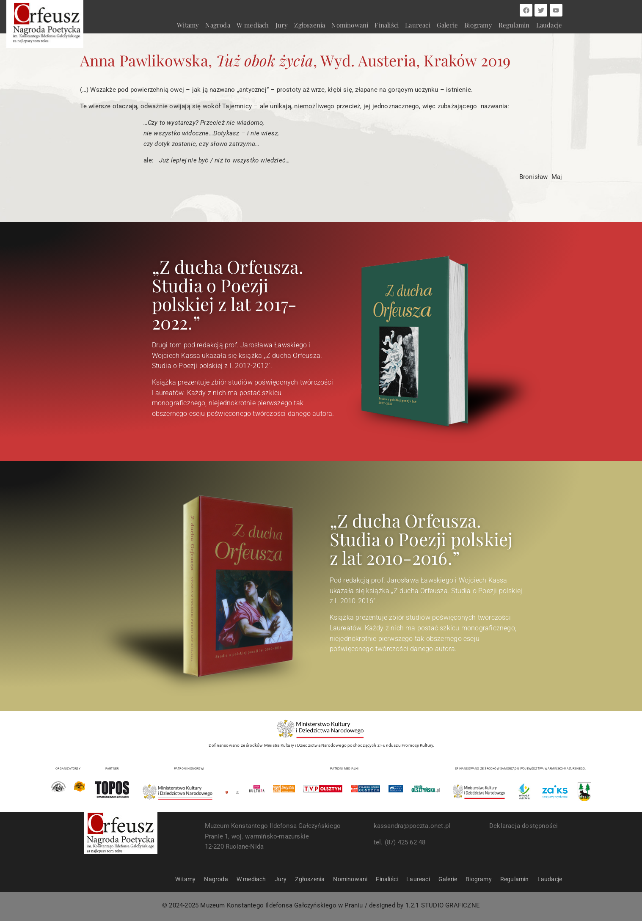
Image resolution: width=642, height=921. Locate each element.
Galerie (447, 25)
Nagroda (217, 25)
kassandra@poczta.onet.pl (412, 826)
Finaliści (387, 25)
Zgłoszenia (309, 25)
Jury (282, 25)
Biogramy (478, 25)
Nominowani (349, 25)
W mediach (253, 25)
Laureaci (417, 25)
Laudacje (549, 25)
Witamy (188, 25)
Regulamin (514, 25)
